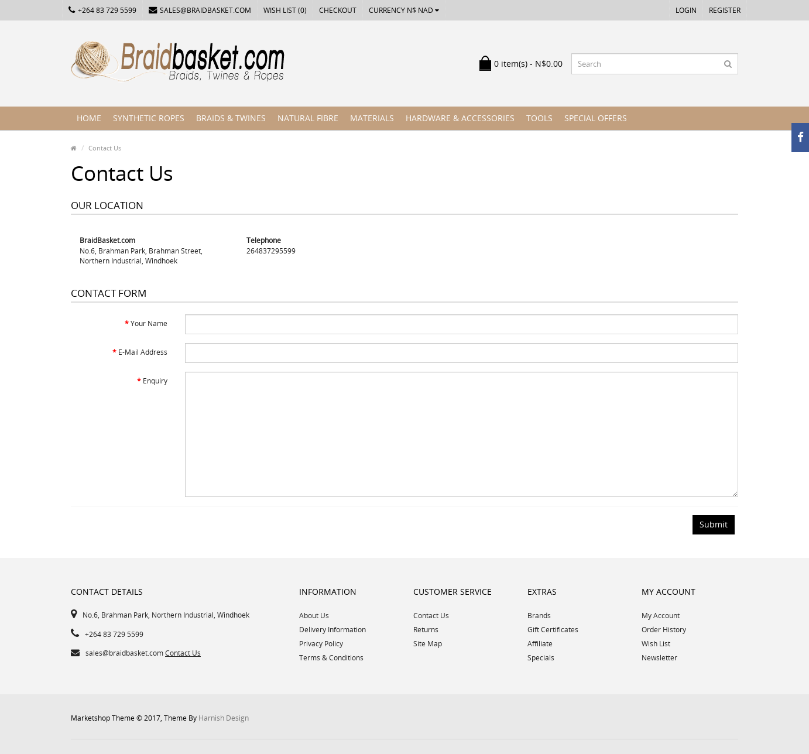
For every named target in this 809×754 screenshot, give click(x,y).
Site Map (427, 644)
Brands (539, 616)
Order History (664, 630)
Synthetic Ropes (148, 118)
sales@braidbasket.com (200, 10)
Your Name (149, 323)
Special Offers (595, 118)
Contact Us (104, 147)
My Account (661, 616)
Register (725, 10)
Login (686, 10)
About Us (314, 616)
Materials (372, 118)
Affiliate (540, 644)
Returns (425, 630)
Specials (540, 658)
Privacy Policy (321, 644)
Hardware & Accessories (460, 118)
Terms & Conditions (331, 658)
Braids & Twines (231, 118)
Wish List (656, 644)
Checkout (337, 10)
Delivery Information (332, 630)
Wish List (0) (285, 10)
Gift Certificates (552, 630)
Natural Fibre (307, 118)
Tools (539, 118)
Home (89, 118)
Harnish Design (223, 718)
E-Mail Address (142, 352)
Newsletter (659, 658)
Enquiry (155, 381)
